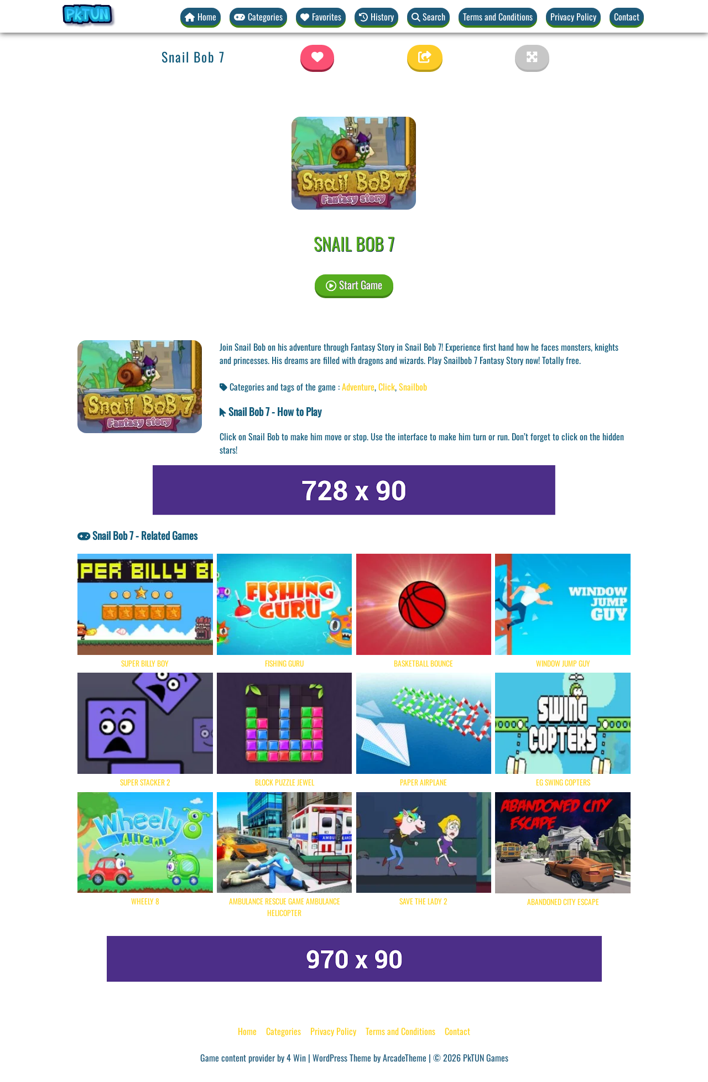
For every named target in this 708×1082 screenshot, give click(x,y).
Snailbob (413, 386)
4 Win (296, 1057)
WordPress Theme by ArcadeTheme (369, 1057)
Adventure (358, 386)
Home (247, 1031)
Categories (283, 1031)
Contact (626, 16)
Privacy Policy (573, 16)
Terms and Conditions (498, 16)
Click (386, 386)
